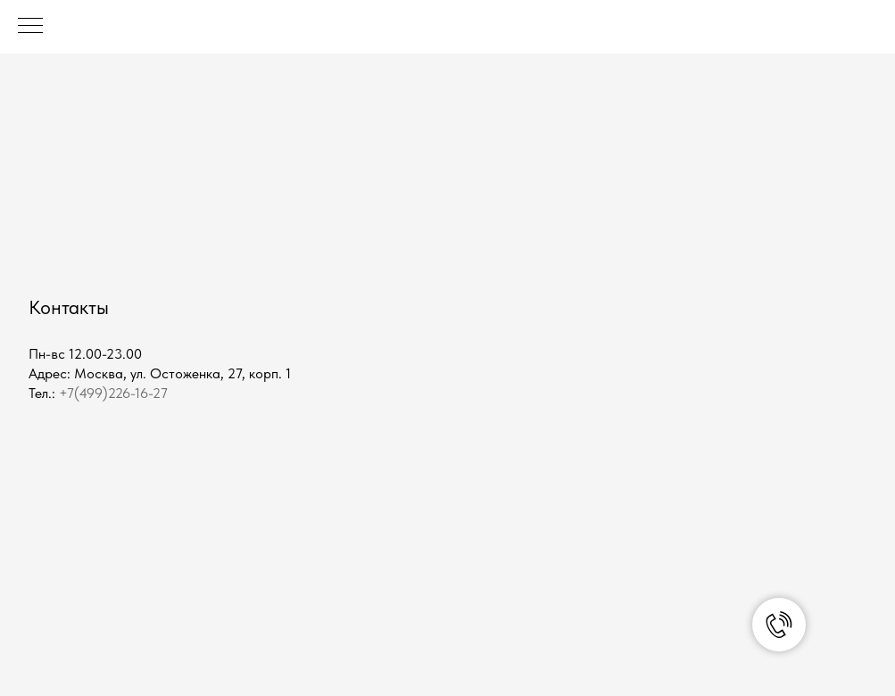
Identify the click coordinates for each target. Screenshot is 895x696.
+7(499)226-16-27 (113, 393)
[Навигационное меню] (30, 27)
